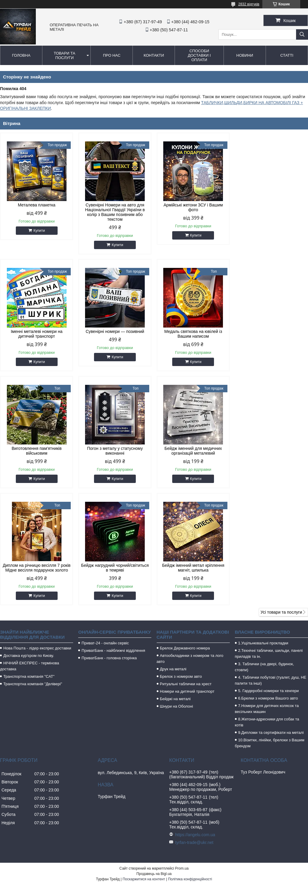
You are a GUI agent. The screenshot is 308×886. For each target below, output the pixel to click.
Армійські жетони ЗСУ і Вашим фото (193, 207)
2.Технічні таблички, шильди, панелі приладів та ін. (269, 536)
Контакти (154, 55)
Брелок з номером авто (181, 559)
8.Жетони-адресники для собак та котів (267, 605)
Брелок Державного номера (185, 531)
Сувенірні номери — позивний (36, 331)
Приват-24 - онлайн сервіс (105, 526)
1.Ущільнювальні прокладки (263, 526)
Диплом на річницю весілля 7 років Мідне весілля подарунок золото (115, 451)
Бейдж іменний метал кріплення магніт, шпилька (271, 451)
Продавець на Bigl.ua (154, 757)
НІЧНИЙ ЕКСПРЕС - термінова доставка (29, 549)
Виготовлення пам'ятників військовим (193, 334)
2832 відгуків (248, 4)
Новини (244, 55)
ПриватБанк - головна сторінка (109, 541)
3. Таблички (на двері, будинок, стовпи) (264, 550)
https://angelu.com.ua (195, 717)
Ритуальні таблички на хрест (186, 567)
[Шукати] (302, 34)
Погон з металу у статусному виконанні (271, 334)
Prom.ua (182, 751)
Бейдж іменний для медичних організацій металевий (36, 451)
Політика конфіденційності (190, 762)
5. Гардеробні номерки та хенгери (268, 574)
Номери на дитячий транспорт (187, 574)
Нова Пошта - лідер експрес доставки (37, 531)
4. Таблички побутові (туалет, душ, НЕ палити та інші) (270, 563)
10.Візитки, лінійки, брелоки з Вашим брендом (269, 626)
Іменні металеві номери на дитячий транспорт (271, 207)
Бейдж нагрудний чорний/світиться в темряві (193, 451)
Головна (21, 55)
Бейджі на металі (175, 582)
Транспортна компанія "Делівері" (32, 567)
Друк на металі (173, 552)
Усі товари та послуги (281, 495)
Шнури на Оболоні (176, 589)
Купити (39, 231)
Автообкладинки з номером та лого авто (190, 541)
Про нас (112, 55)
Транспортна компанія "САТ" (28, 559)
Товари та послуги (64, 55)
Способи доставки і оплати (199, 55)
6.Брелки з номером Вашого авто (268, 581)
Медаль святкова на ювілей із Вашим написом (115, 334)
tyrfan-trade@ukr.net (194, 725)
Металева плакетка (37, 205)
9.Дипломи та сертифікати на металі (271, 615)
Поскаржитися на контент (144, 762)
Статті (286, 55)
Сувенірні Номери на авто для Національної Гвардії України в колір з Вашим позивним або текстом (115, 212)
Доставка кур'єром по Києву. (28, 538)
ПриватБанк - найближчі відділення (113, 533)
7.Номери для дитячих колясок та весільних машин (267, 591)
